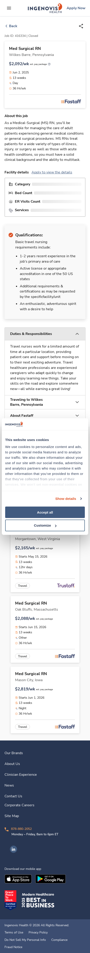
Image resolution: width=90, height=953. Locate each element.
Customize (45, 525)
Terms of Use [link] (13, 932)
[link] (45, 8)
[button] (45, 334)
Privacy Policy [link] (38, 932)
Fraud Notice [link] (13, 947)
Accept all (45, 512)
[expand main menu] (9, 8)
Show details (65, 499)
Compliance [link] (59, 940)
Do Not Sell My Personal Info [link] (25, 940)
